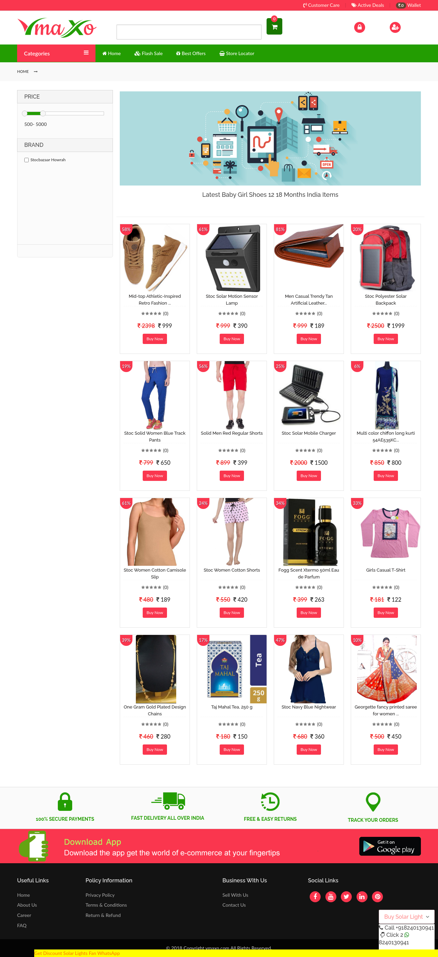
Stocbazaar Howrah (45, 159)
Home (23, 895)
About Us (27, 905)
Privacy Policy (100, 895)
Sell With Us (235, 895)
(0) (165, 313)
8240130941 (394, 942)
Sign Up (404, 26)
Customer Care (321, 5)
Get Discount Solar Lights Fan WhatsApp (77, 953)
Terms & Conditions (106, 905)
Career (24, 915)
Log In (366, 26)
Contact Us (234, 905)
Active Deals (367, 5)
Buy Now (154, 338)
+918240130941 (415, 927)
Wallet (408, 5)
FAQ (22, 925)
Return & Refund (103, 915)
